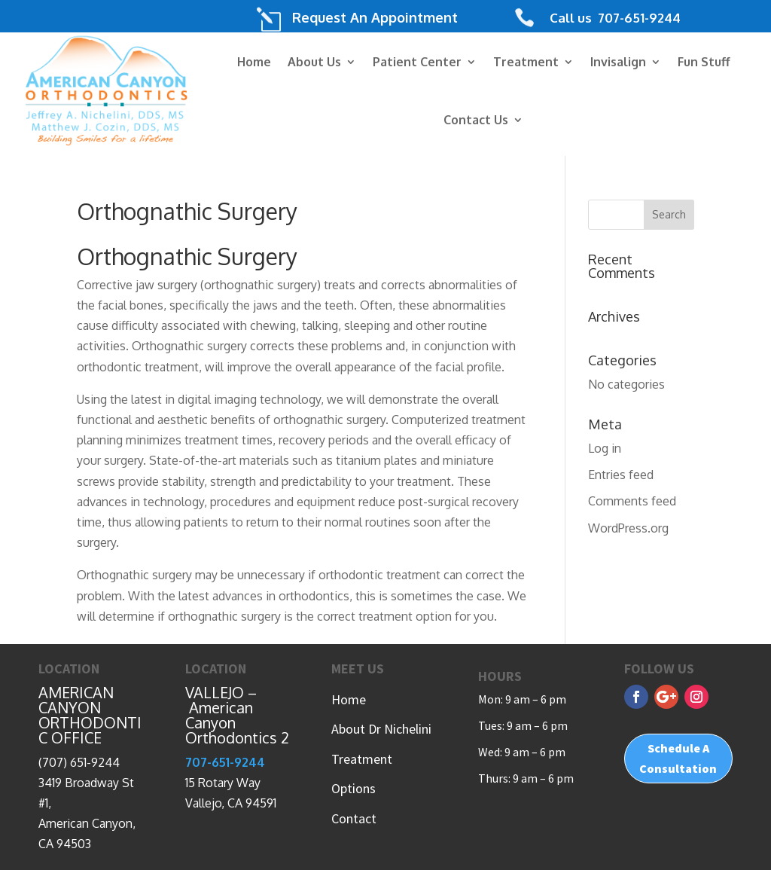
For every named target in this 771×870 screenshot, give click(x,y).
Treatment (526, 61)
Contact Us (475, 119)
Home (254, 61)
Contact (353, 818)
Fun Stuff (704, 61)
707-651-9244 (638, 18)
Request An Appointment (375, 17)
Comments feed (632, 500)
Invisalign (618, 61)
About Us (314, 61)
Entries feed (621, 474)
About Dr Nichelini (381, 728)
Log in (604, 448)
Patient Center (417, 61)
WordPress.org (628, 528)
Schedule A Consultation (678, 758)
